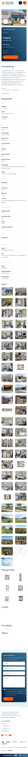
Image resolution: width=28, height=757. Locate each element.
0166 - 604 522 (6, 50)
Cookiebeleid (24, 747)
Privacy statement (17, 747)
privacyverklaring (11, 695)
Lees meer (5, 93)
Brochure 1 (7, 629)
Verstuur (8, 699)
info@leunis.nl (5, 52)
